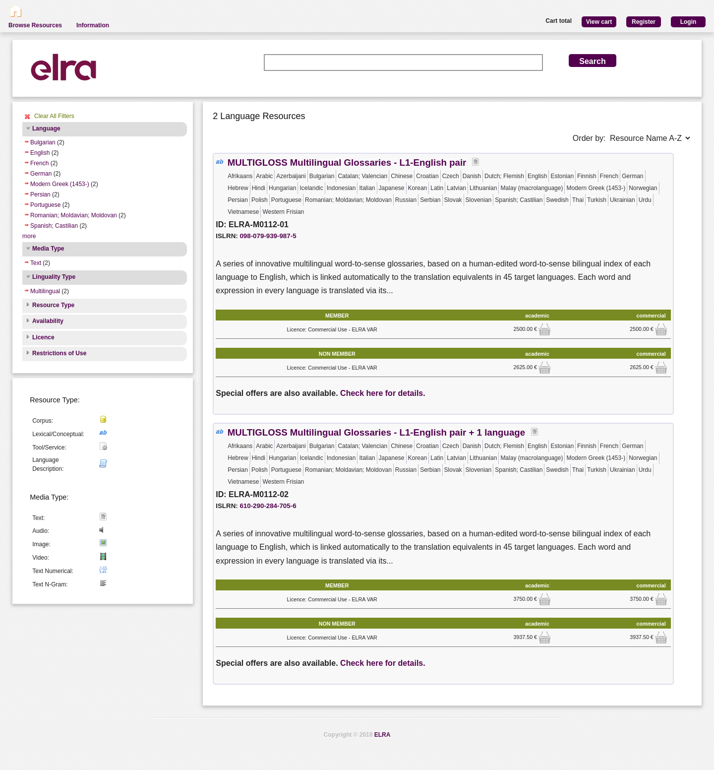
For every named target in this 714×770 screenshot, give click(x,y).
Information (92, 25)
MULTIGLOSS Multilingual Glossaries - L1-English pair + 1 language (376, 432)
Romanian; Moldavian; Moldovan (73, 215)
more (29, 236)
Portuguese (45, 204)
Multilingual (45, 291)
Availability (47, 321)
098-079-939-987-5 (267, 236)
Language (46, 128)
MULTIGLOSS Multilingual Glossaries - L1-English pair (347, 162)
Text (35, 262)
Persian (40, 194)
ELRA (382, 734)
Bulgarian (43, 142)
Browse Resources (35, 25)
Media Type (48, 248)
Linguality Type (53, 276)
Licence (43, 337)
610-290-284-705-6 (267, 506)
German (41, 173)
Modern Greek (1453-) (59, 184)
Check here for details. (382, 393)
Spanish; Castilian (54, 225)
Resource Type (53, 305)
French (39, 163)
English (40, 152)
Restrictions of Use (59, 353)
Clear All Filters (54, 116)
